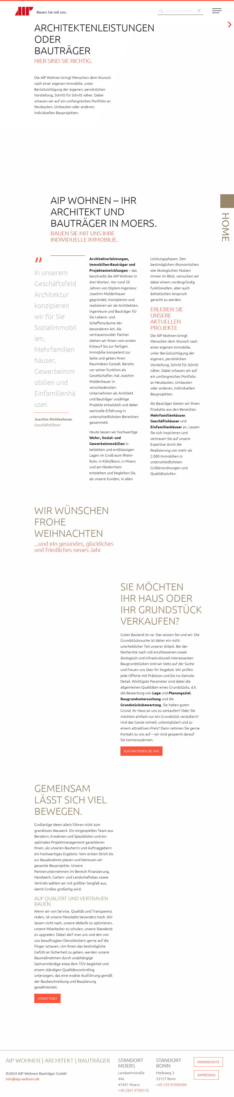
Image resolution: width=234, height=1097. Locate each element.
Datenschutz (208, 1062)
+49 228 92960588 (171, 1084)
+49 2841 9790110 (133, 1090)
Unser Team (47, 998)
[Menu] (217, 11)
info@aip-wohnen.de (23, 1078)
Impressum (206, 1075)
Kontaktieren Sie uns (141, 751)
